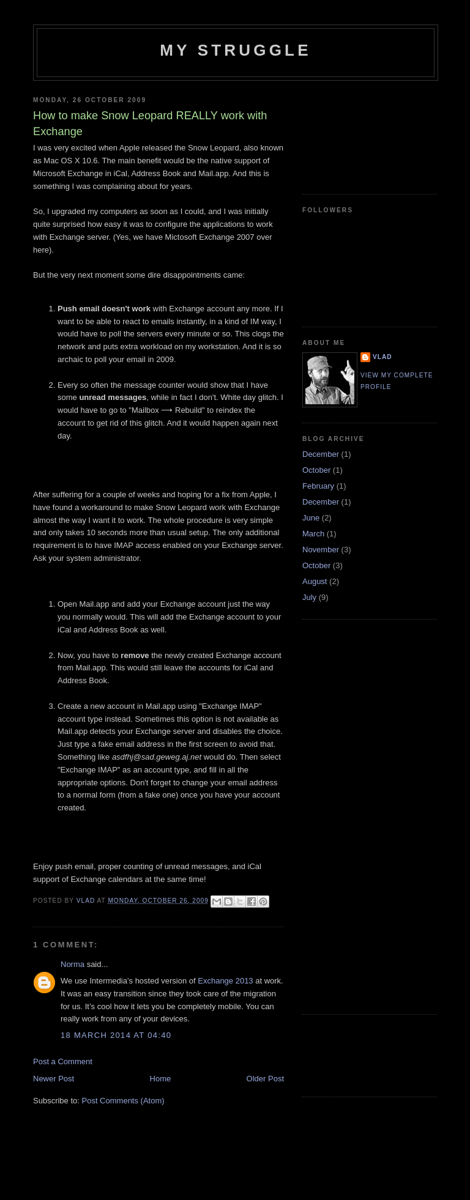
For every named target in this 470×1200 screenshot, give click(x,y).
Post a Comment (62, 1061)
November (320, 549)
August (314, 581)
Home (160, 1078)
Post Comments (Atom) (123, 1100)
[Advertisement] (357, 133)
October (316, 470)
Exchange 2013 (225, 980)
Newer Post (53, 1078)
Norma (72, 964)
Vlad (382, 357)
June (310, 517)
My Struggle (235, 50)
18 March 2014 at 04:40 (116, 1035)
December (320, 454)
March (313, 533)
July (309, 597)
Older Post (265, 1078)
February (318, 486)
